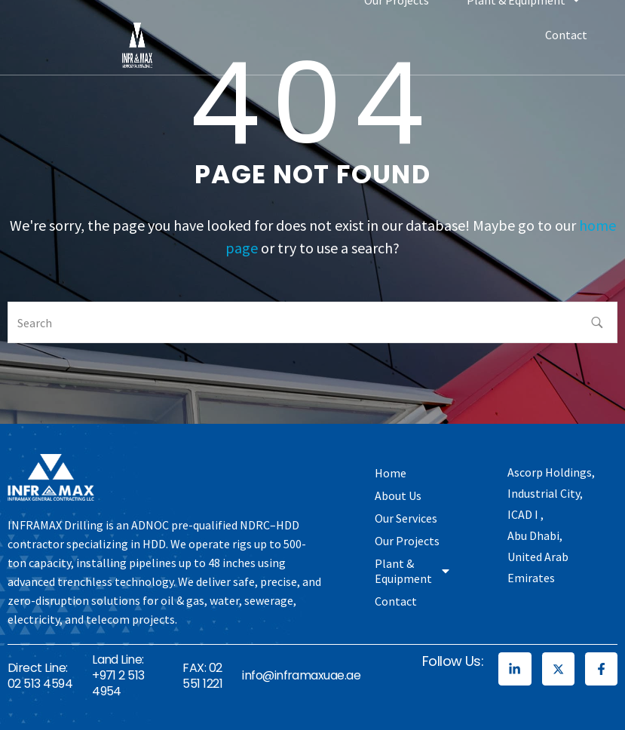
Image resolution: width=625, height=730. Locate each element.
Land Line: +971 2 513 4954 (118, 675)
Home (390, 472)
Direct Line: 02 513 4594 (40, 675)
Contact (566, 34)
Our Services (406, 518)
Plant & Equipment (413, 571)
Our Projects (407, 540)
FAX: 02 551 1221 (202, 675)
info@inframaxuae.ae (301, 675)
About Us (398, 495)
